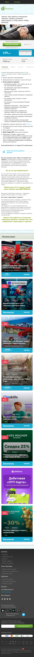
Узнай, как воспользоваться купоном (15, 151)
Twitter (7, 599)
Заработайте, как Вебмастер (10, 571)
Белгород (17, 2)
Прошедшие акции (7, 573)
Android (3, 74)
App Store (6, 610)
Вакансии (5, 559)
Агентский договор (7, 579)
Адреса (13, 67)
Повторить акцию (11, 44)
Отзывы (20, 67)
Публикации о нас (7, 556)
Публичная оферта (7, 583)
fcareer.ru (29, 124)
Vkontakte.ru (5, 599)
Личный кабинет (32, 2)
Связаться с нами (6, 592)
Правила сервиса (7, 561)
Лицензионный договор (9, 581)
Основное (5, 67)
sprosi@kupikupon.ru (7, 589)
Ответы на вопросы (7, 563)
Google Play (16, 610)
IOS (25, 72)
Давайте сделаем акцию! (9, 569)
